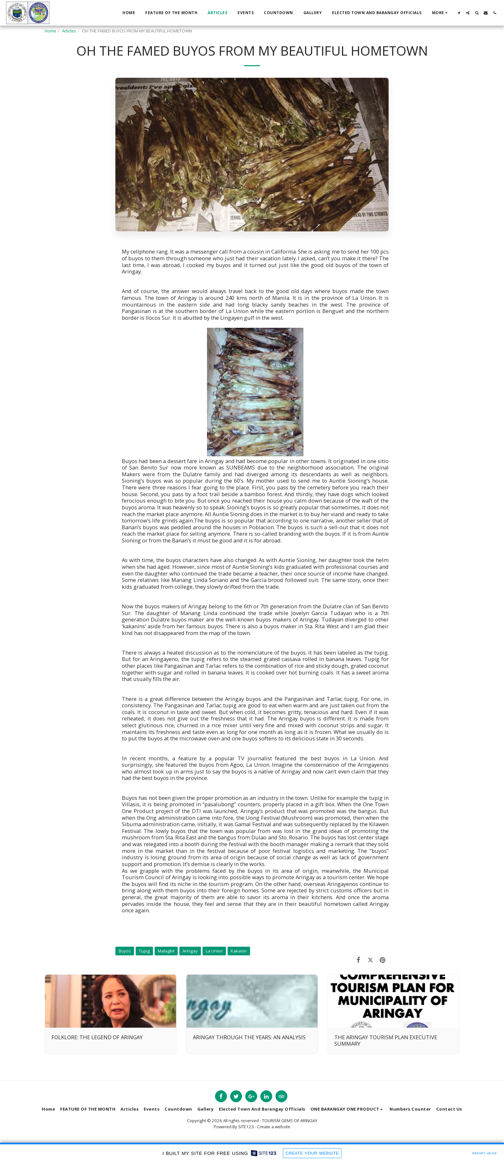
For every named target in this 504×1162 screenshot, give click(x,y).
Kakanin (239, 951)
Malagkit (166, 951)
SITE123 (246, 1127)
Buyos (125, 951)
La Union (214, 951)
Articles (69, 31)
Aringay (190, 951)
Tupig (144, 951)
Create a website (273, 1127)
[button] (459, 13)
